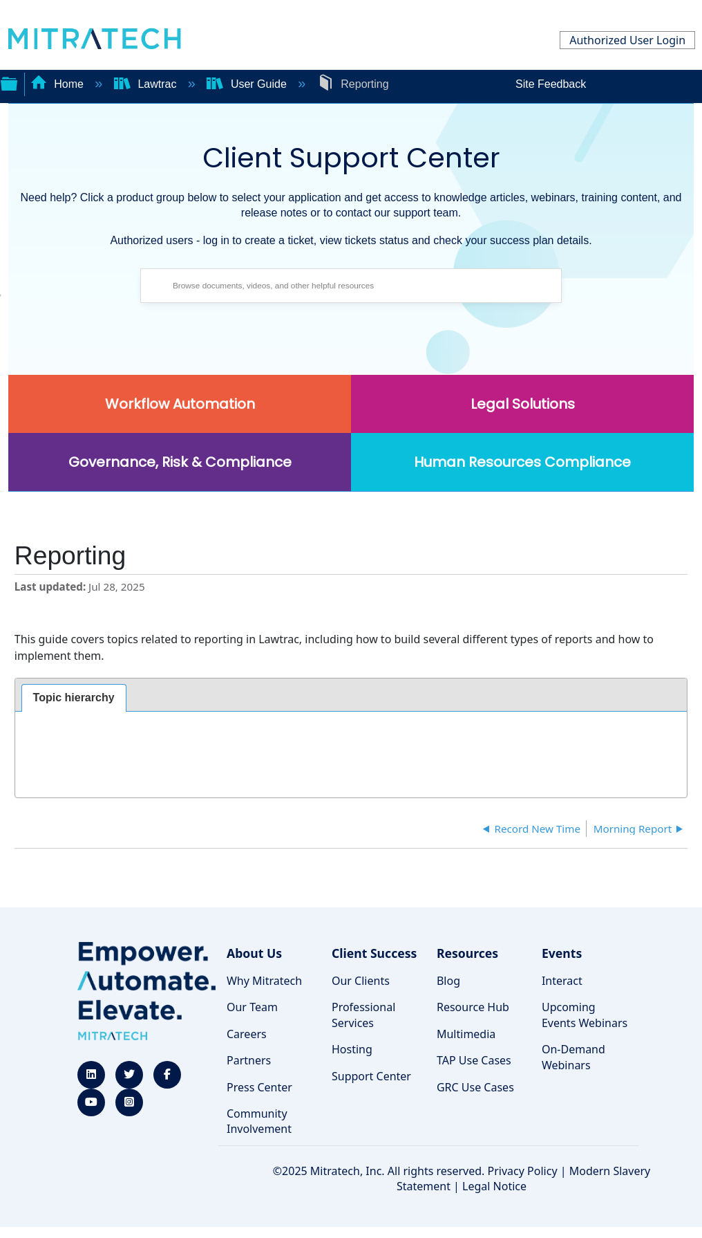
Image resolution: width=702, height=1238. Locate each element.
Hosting (352, 1049)
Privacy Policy (523, 1171)
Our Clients (361, 980)
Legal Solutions (523, 404)
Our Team (252, 1007)
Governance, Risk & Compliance (180, 462)
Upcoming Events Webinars (584, 1014)
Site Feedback (550, 84)
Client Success (374, 953)
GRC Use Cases (475, 1087)
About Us (254, 953)
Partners (249, 1060)
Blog (448, 980)
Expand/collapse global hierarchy (9, 82)
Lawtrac (147, 84)
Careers (247, 1034)
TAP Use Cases (474, 1060)
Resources (467, 953)
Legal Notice (494, 1186)
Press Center (259, 1087)
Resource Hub (473, 1007)
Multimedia (466, 1034)
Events (562, 953)
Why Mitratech (264, 980)
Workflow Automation (180, 404)
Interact (562, 980)
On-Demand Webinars (573, 1057)
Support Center (371, 1076)
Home (58, 84)
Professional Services (363, 1014)
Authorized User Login (627, 40)
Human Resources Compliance (522, 462)
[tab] (73, 698)
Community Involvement (259, 1121)
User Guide (248, 84)
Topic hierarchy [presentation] (74, 697)
